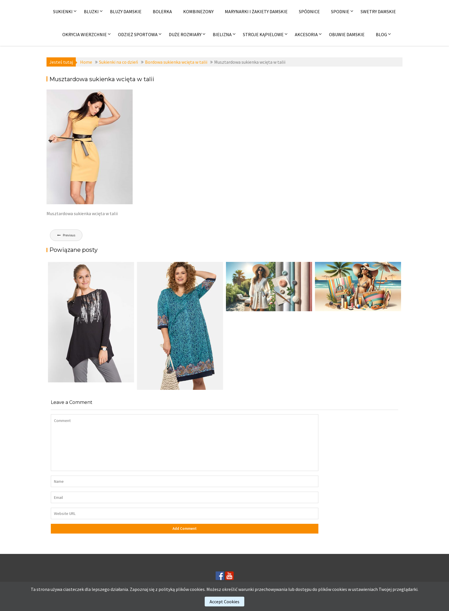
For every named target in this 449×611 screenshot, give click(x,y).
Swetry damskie (378, 11)
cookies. (198, 589)
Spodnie (340, 11)
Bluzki (91, 11)
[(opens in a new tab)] (180, 326)
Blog (381, 34)
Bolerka (162, 11)
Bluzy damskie (126, 11)
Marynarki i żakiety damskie (256, 11)
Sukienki (63, 11)
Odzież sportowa (138, 34)
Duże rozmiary (185, 34)
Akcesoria (306, 34)
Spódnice (309, 11)
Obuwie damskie (347, 34)
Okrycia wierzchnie (84, 34)
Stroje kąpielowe (263, 34)
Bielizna (222, 34)
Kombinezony (198, 11)
